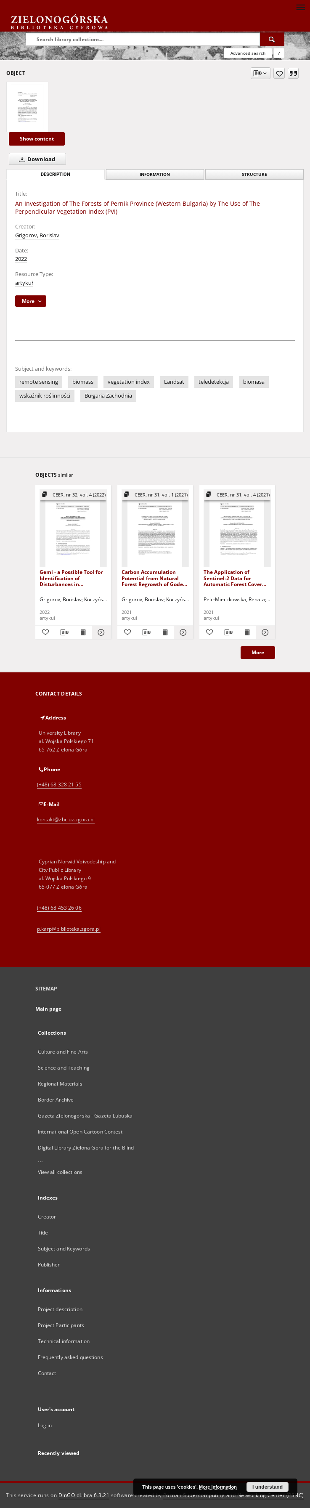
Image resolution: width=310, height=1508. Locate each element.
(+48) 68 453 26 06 (59, 907)
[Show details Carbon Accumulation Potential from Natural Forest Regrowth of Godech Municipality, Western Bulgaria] (182, 632)
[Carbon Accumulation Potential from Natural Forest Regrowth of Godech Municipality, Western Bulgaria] (155, 529)
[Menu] (300, 6)
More (258, 652)
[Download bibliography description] (63, 632)
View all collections (60, 1172)
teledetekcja (214, 381)
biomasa (254, 381)
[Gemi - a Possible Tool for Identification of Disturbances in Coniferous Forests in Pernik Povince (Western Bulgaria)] (73, 529)
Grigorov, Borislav (37, 235)
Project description (60, 1309)
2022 (21, 259)
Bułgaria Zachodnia (108, 395)
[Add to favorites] (279, 73)
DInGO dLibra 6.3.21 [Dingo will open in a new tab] (84, 1495)
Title (43, 1232)
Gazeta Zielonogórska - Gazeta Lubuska (85, 1115)
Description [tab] (55, 174)
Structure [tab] (254, 174)
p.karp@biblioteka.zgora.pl (69, 928)
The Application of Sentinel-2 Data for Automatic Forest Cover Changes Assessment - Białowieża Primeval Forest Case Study (233, 577)
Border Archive (56, 1099)
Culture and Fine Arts (63, 1051)
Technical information (64, 1341)
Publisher (49, 1264)
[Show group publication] (73, 495)
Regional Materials (60, 1083)
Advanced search (248, 53)
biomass (82, 381)
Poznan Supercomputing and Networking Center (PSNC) (233, 1495)
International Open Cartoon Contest (80, 1131)
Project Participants (61, 1325)
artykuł (24, 283)
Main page (48, 1008)
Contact (47, 1373)
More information (218, 1486)
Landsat (174, 381)
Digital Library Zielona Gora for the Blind (86, 1147)
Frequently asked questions (70, 1357)
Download (35, 159)
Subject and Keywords (64, 1248)
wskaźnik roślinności (44, 395)
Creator (47, 1216)
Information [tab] (155, 174)
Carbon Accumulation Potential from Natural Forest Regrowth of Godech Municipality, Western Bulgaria (155, 577)
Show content (37, 138)
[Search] (272, 39)
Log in (45, 1425)
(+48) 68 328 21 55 (59, 784)
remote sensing (38, 381)
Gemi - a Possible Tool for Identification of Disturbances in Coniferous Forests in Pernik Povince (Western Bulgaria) (71, 577)
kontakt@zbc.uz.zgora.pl (66, 819)
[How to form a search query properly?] (278, 53)
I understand (267, 1487)
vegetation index (129, 381)
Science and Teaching (64, 1067)
